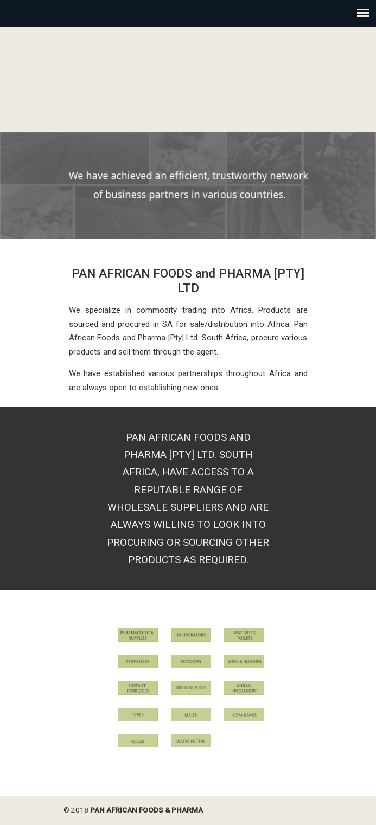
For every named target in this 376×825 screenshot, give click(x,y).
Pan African (188, 78)
